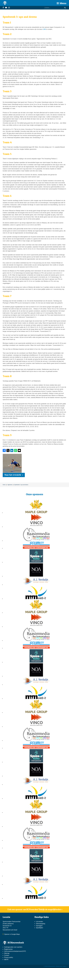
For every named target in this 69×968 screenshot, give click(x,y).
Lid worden (39, 921)
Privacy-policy (8, 957)
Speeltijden (39, 927)
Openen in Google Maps (12, 934)
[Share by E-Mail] (19, 450)
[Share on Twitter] (8, 450)
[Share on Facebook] (4, 450)
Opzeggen (39, 925)
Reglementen (8, 949)
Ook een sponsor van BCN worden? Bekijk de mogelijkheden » (34, 909)
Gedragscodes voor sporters (13, 947)
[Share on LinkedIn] (11, 450)
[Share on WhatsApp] (15, 450)
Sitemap (6, 953)
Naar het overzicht (12, 475)
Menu (61, 3)
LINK (44, 29)
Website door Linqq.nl (61, 966)
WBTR (6, 959)
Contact (6, 955)
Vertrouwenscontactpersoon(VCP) (15, 951)
